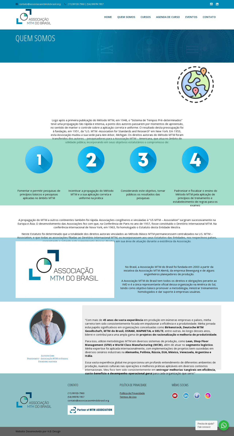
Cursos (146, 17)
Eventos (191, 17)
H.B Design (54, 431)
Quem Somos (126, 17)
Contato (209, 17)
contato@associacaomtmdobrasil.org (40, 4)
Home (108, 17)
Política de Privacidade (132, 393)
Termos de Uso (128, 396)
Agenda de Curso (168, 17)
